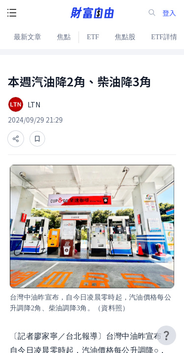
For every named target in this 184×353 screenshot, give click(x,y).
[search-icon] (152, 12)
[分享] (16, 139)
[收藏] (37, 139)
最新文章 (27, 37)
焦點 (64, 37)
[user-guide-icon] (166, 335)
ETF (93, 37)
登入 (169, 13)
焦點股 (125, 37)
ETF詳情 (164, 37)
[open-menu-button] (12, 13)
